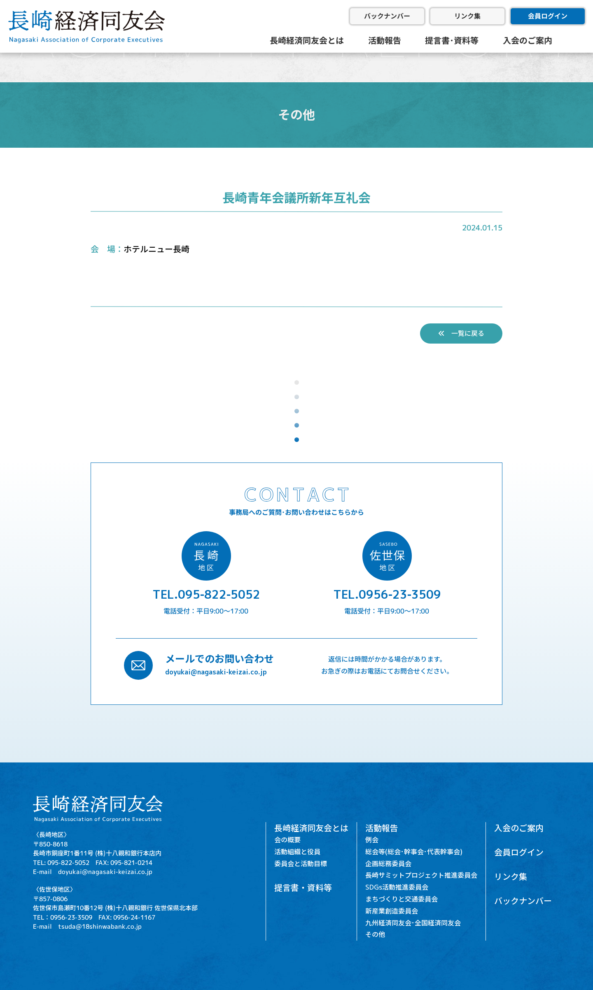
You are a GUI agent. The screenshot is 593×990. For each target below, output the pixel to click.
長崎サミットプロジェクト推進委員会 (421, 875)
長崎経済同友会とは (307, 40)
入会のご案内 (527, 40)
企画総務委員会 (388, 863)
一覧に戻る (461, 333)
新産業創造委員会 (391, 911)
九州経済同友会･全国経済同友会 (413, 922)
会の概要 (287, 839)
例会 (371, 839)
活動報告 (384, 40)
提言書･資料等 (452, 40)
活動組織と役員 (297, 851)
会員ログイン (547, 16)
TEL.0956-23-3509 (387, 594)
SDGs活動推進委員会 (396, 887)
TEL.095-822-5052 (206, 594)
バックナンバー (387, 16)
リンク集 (467, 16)
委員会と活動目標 (300, 863)
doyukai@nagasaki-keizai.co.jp (216, 671)
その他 (375, 934)
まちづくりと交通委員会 (401, 899)
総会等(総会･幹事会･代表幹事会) (413, 851)
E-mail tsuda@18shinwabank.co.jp (87, 926)
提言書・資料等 (303, 887)
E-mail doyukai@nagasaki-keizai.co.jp (92, 871)
